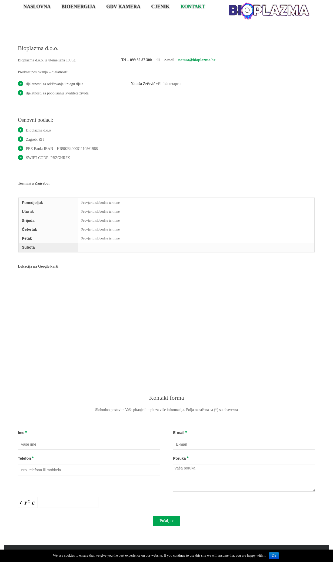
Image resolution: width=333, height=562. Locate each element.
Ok (274, 556)
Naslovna (37, 6)
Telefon (24, 458)
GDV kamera (123, 6)
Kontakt (192, 6)
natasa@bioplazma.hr (196, 60)
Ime (21, 432)
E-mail (178, 432)
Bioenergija (78, 6)
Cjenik (160, 6)
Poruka (179, 458)
